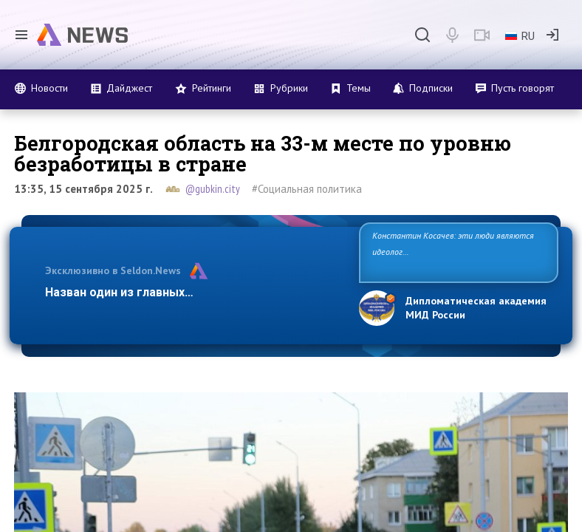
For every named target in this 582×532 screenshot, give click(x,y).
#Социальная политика (307, 189)
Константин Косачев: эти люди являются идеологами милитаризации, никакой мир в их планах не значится (453, 251)
